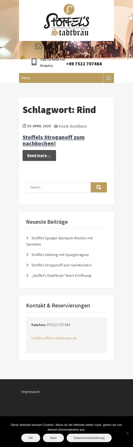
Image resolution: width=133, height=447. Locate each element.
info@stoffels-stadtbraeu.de (54, 338)
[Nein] (127, 433)
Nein (53, 438)
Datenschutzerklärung (89, 438)
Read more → (39, 155)
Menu (25, 77)
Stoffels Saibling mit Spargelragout (60, 254)
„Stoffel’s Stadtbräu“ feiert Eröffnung (61, 275)
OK (30, 438)
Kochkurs (78, 125)
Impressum (30, 391)
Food (63, 125)
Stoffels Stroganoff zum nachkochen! (54, 140)
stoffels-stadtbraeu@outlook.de (72, 50)
